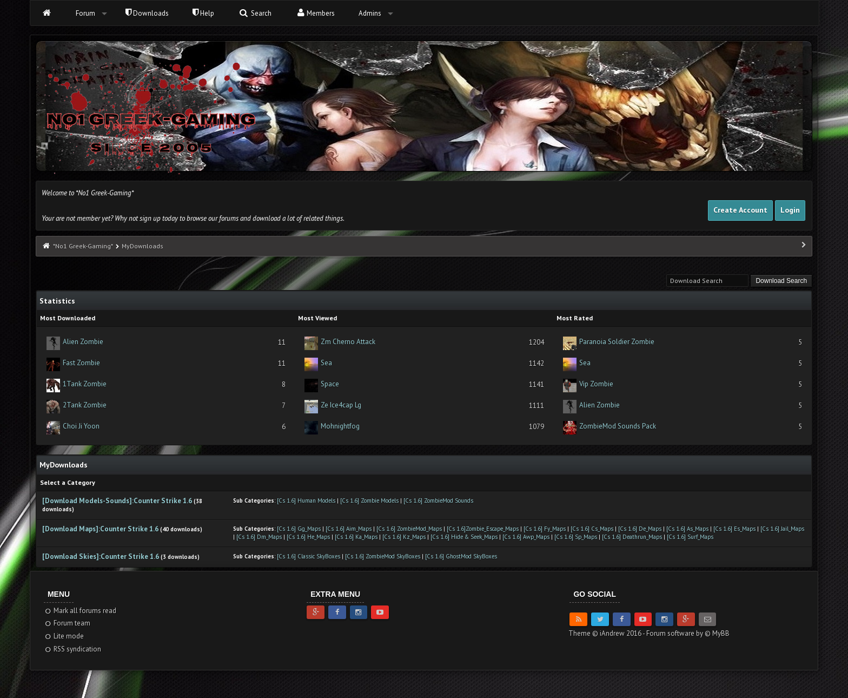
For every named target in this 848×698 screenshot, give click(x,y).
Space (330, 383)
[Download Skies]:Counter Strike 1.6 (100, 556)
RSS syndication (72, 649)
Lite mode (64, 636)
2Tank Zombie (85, 405)
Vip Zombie (596, 383)
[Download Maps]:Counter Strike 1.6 (101, 529)
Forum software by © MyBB (688, 633)
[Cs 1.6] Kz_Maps (404, 537)
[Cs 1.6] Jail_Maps (782, 528)
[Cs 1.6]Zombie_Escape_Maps (483, 528)
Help (203, 13)
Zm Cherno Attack (348, 341)
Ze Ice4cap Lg (341, 405)
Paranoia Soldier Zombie (616, 341)
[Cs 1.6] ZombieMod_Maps (409, 528)
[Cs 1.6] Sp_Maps (575, 537)
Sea (326, 362)
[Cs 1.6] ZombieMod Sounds (438, 500)
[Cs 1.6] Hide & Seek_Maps (464, 537)
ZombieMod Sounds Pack (617, 426)
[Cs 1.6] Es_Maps (734, 528)
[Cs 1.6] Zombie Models (369, 500)
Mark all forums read (80, 610)
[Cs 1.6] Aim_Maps (349, 528)
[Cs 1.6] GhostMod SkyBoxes (461, 556)
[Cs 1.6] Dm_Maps (259, 537)
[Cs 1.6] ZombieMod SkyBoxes (382, 556)
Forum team (67, 623)
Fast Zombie (81, 362)
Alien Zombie (83, 341)
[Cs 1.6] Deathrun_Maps (632, 537)
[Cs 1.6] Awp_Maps (525, 537)
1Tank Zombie (85, 383)
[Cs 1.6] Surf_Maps (690, 537)
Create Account (740, 210)
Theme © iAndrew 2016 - (607, 633)
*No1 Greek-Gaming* (82, 246)
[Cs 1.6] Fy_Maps (545, 528)
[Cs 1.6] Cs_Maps (592, 528)
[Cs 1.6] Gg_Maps (299, 528)
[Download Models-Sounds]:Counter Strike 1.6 (118, 500)
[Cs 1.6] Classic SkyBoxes (308, 556)
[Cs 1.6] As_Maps (687, 528)
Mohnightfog (340, 426)
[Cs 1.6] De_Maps (639, 528)
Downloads (147, 13)
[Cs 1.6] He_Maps (308, 537)
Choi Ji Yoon (81, 426)
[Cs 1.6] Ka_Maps (356, 537)
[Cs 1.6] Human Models (306, 500)
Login (790, 210)
